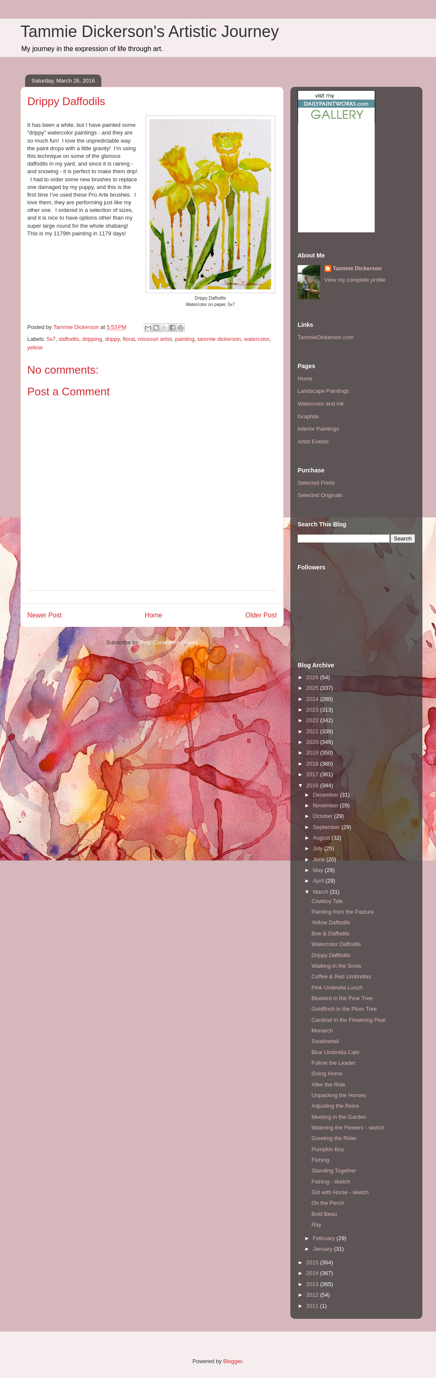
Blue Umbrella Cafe (335, 1052)
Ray (316, 1224)
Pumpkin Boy (327, 1149)
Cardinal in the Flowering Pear (348, 1020)
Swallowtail (324, 1041)
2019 (313, 752)
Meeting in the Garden (338, 1117)
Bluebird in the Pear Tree (342, 998)
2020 (313, 742)
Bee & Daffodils (330, 933)
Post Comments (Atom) (169, 642)
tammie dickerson (219, 339)
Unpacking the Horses (338, 1095)
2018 (313, 763)
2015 (313, 1262)
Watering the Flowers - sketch (347, 1127)
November (326, 805)
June (320, 859)
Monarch (322, 1030)
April (319, 881)
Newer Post (44, 615)
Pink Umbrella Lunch (336, 987)
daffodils (69, 339)
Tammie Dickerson (357, 268)
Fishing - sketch (330, 1181)
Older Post (261, 615)
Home (154, 615)
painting (185, 339)
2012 (313, 1295)
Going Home (326, 1073)
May (319, 870)
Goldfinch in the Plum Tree (343, 1009)
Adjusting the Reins (335, 1106)
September (327, 827)
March (321, 892)
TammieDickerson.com (325, 337)
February (325, 1238)
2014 (313, 1273)
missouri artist (155, 339)
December (326, 795)
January (323, 1249)
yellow (35, 347)
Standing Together (333, 1170)
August (322, 838)
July (318, 848)
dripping (92, 339)
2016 (313, 785)
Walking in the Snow (336, 966)
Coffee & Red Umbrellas (341, 976)
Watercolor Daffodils (336, 944)
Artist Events (313, 441)
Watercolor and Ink (321, 403)
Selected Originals (320, 495)
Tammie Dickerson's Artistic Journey (149, 31)
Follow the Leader (333, 1063)
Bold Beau (324, 1214)
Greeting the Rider (333, 1138)
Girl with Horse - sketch (339, 1192)
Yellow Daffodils (330, 922)
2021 (313, 731)
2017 (313, 774)
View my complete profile (355, 280)
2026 (313, 677)
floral (129, 339)
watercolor (256, 339)
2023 (313, 709)
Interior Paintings (318, 429)
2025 (313, 688)
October (323, 816)
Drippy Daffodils (330, 955)
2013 (313, 1284)
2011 (313, 1306)
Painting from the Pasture (342, 912)
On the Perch (327, 1203)
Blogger (232, 1361)
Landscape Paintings (323, 391)
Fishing (320, 1160)
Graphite (308, 416)
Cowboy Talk (326, 901)
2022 (313, 720)
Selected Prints (316, 483)
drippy (112, 339)
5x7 (51, 339)
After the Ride (328, 1084)
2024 (313, 699)
